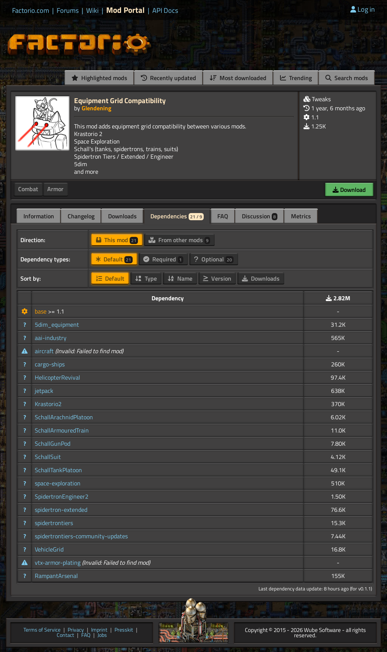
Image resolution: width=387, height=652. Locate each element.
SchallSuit (48, 456)
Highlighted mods (99, 77)
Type (146, 278)
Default (114, 259)
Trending (296, 77)
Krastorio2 (48, 403)
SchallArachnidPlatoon (64, 417)
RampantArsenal (56, 575)
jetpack (44, 390)
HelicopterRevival (57, 377)
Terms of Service (41, 630)
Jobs (102, 635)
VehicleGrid (49, 549)
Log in (362, 9)
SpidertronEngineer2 (61, 496)
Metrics (301, 216)
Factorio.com (30, 10)
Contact (65, 635)
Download (349, 189)
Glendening (96, 108)
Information (38, 216)
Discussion (259, 216)
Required (163, 259)
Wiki (92, 10)
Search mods (346, 77)
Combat (28, 188)
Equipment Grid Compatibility (120, 100)
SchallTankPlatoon (58, 469)
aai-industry (51, 337)
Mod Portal (125, 10)
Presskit (124, 630)
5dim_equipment (57, 324)
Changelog (81, 216)
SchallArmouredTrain (62, 430)
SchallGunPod (52, 443)
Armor (55, 188)
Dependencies (177, 216)
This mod (117, 239)
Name (179, 278)
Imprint (99, 630)
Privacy (76, 630)
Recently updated (168, 77)
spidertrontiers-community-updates (81, 536)
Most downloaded (238, 77)
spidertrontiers (54, 522)
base (41, 311)
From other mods (179, 239)
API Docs (165, 10)
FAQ (222, 216)
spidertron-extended (61, 509)
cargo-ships (50, 364)
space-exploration (57, 483)
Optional (214, 259)
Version (217, 278)
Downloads (122, 216)
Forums (68, 10)
